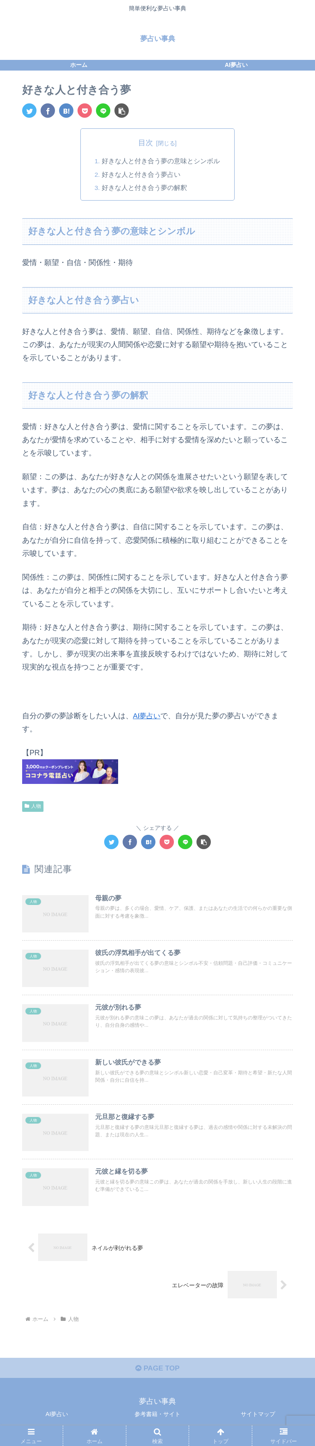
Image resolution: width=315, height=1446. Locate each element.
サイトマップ (258, 1419)
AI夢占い (147, 716)
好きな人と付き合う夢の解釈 (144, 188)
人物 (33, 806)
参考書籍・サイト (157, 1419)
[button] (121, 110)
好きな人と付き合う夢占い (141, 174)
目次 (145, 143)
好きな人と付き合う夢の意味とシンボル (161, 161)
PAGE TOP (157, 1373)
